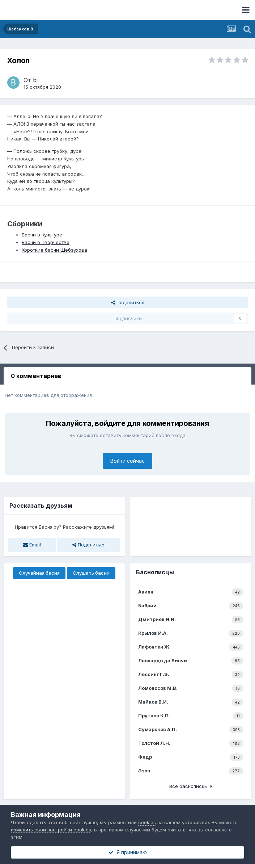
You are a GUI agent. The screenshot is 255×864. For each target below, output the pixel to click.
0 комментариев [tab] (36, 375)
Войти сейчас (127, 461)
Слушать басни (91, 573)
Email (32, 545)
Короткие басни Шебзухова (54, 250)
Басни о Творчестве (45, 242)
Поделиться (127, 302)
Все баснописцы (190, 786)
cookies (147, 822)
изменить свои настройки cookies (51, 829)
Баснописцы (155, 572)
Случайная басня (39, 573)
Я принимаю (128, 852)
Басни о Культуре (42, 235)
